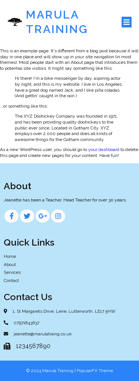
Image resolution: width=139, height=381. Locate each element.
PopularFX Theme (95, 370)
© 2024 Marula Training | (51, 370)
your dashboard (103, 149)
